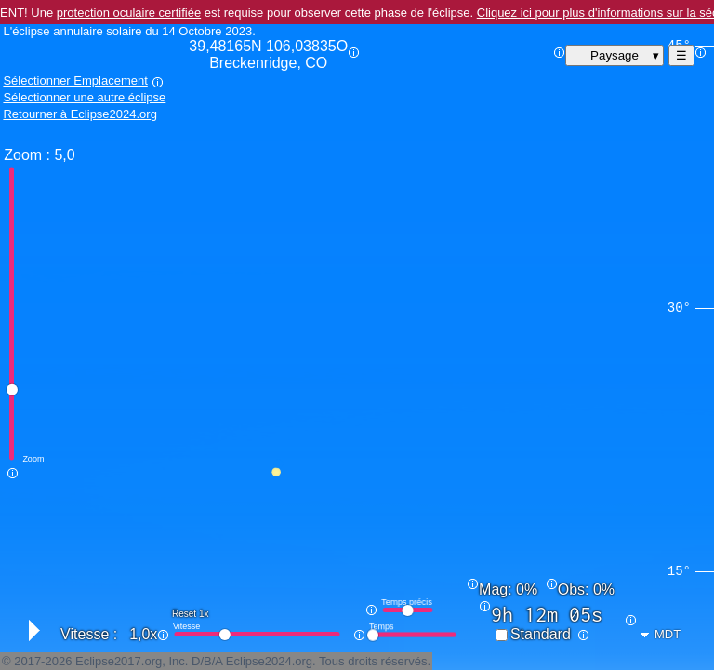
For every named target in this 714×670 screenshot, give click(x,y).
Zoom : (27, 155)
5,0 (64, 155)
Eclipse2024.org (269, 661)
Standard (540, 634)
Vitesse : (88, 634)
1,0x (143, 634)
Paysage (614, 55)
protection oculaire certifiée (129, 13)
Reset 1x (190, 614)
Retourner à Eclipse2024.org (80, 114)
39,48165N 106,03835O (268, 55)
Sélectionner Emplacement (75, 80)
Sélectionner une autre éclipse (84, 97)
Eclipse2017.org (118, 661)
